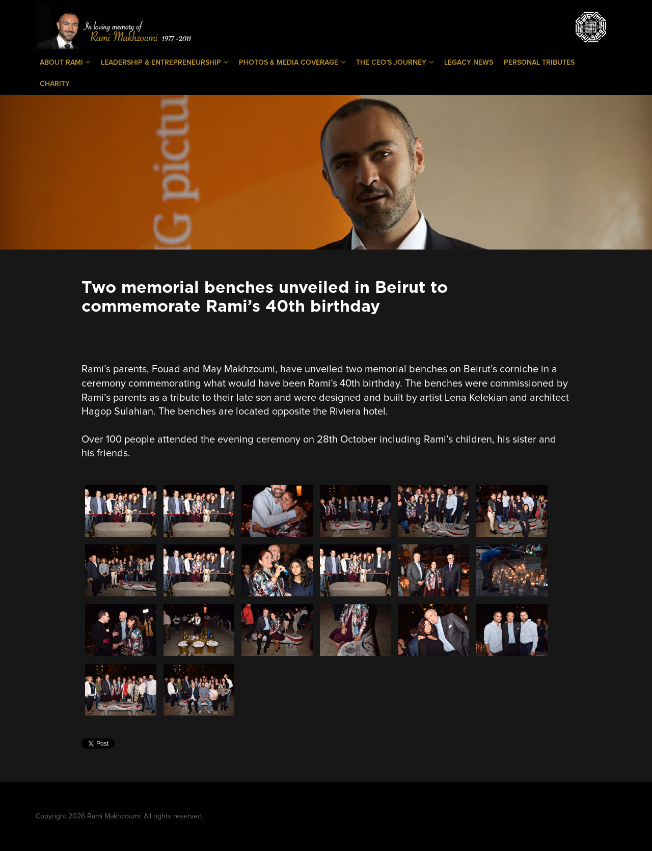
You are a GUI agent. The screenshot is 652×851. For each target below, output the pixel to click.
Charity (55, 84)
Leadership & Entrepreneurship (164, 62)
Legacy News (468, 62)
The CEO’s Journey (394, 62)
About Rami (65, 62)
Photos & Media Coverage (292, 62)
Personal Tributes (539, 62)
